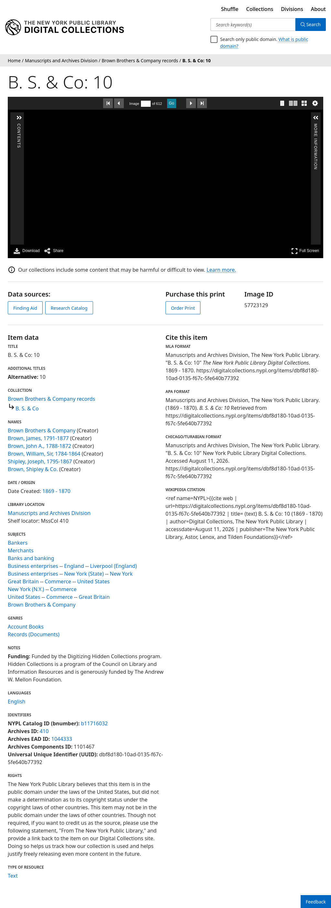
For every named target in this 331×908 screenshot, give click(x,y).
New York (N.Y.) (26, 589)
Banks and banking (31, 558)
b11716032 (94, 723)
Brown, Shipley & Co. (33, 469)
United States (93, 581)
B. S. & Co (27, 408)
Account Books (26, 626)
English (16, 701)
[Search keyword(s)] (252, 24)
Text (13, 875)
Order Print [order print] (183, 308)
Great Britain (23, 581)
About (318, 9)
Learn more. (221, 269)
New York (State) (84, 573)
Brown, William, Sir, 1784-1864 (44, 453)
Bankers (17, 542)
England (74, 566)
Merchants (21, 550)
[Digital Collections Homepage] (64, 27)
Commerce (58, 581)
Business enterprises (33, 566)
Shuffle (230, 9)
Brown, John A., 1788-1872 (39, 445)
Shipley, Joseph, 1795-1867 (40, 461)
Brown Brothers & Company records (51, 398)
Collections (259, 9)
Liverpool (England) (113, 566)
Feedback (316, 902)
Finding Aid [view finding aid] (25, 308)
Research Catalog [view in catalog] (69, 308)
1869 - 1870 (56, 491)
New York (121, 573)
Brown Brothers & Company (42, 430)
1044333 (61, 738)
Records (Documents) (33, 634)
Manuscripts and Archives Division (49, 513)
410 (44, 731)
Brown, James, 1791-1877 (38, 438)
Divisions (292, 9)
